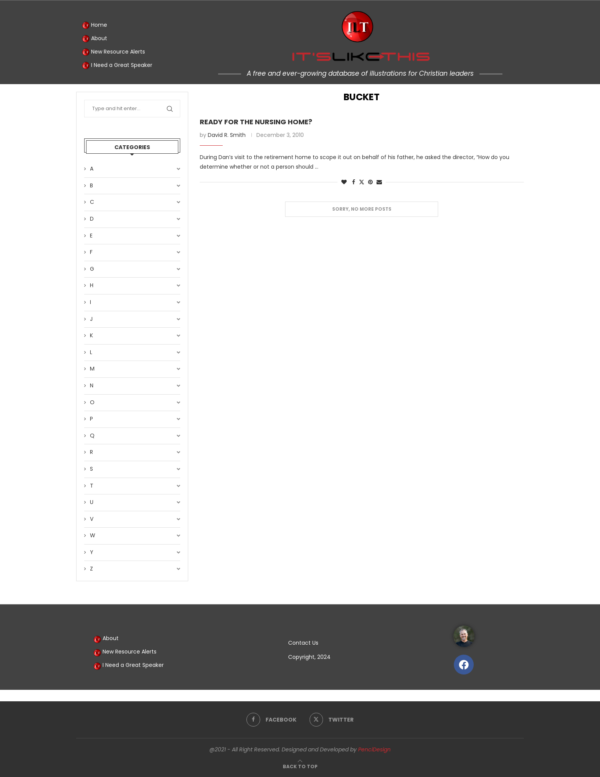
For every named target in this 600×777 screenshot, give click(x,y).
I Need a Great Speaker (117, 65)
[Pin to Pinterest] (370, 182)
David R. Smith (227, 135)
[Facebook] (271, 720)
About (94, 38)
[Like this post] (344, 182)
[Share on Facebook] (353, 182)
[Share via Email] (379, 182)
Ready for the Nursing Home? (256, 122)
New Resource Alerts (113, 52)
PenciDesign (374, 749)
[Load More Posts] (361, 209)
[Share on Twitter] (361, 182)
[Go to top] (300, 766)
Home (94, 25)
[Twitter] (332, 720)
